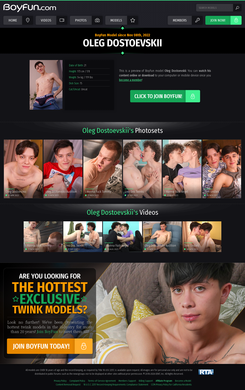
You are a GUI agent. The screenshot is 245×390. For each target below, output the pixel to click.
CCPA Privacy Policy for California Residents (171, 384)
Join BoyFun (47, 331)
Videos (46, 20)
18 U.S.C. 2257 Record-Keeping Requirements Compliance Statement (115, 384)
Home (13, 20)
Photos (81, 20)
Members (180, 20)
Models (116, 20)
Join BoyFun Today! (41, 346)
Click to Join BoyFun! (158, 96)
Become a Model (183, 380)
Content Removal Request (68, 384)
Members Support (127, 380)
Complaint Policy (77, 380)
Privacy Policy (60, 380)
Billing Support (146, 380)
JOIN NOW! (217, 20)
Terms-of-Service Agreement (102, 380)
